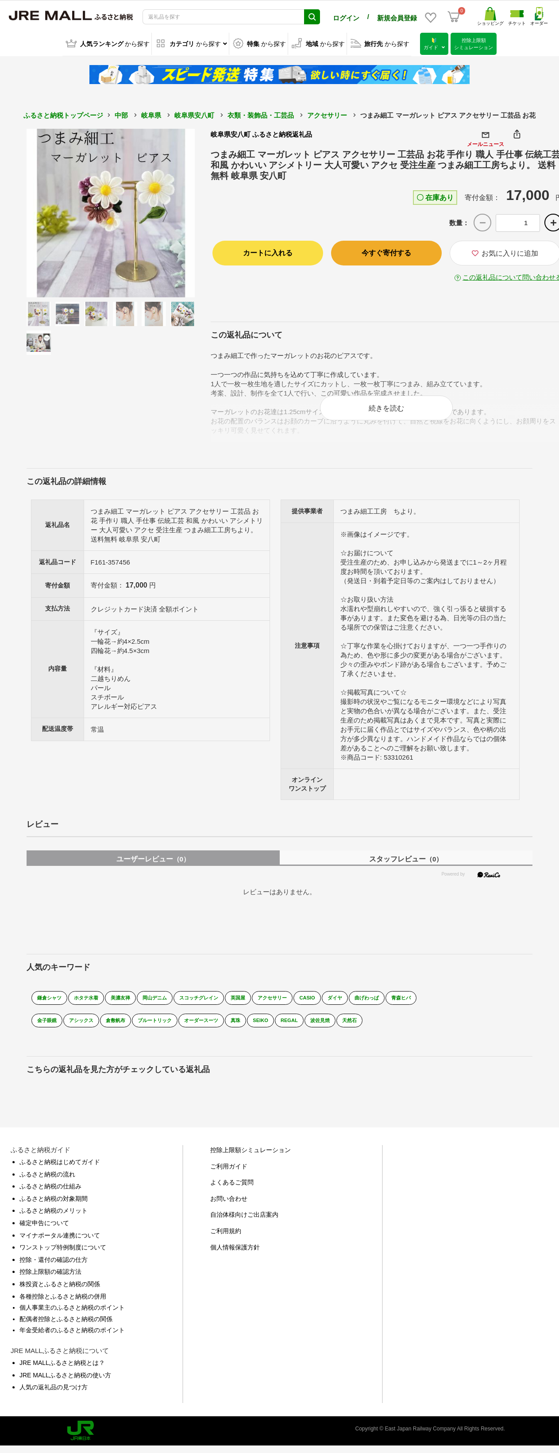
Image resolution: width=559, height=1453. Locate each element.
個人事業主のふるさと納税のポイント (72, 1314)
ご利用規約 (225, 1238)
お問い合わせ (228, 1206)
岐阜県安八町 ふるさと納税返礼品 (261, 133)
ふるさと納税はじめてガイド (59, 1169)
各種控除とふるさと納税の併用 (62, 1303)
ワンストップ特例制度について (62, 1254)
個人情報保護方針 (235, 1254)
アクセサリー (327, 114)
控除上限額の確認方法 (50, 1279)
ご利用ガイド (228, 1173)
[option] (111, 211)
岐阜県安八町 (194, 114)
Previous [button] (51, 211)
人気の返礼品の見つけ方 (53, 1394)
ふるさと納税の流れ (47, 1181)
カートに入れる (268, 251)
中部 (121, 114)
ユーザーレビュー (153, 866)
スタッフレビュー (406, 866)
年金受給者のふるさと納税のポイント (72, 1337)
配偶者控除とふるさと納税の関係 (65, 1326)
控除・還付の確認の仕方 (53, 1267)
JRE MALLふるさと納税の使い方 (65, 1382)
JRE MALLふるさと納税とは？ (62, 1370)
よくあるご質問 (232, 1189)
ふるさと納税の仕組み (50, 1193)
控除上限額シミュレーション (250, 1157)
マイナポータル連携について (59, 1242)
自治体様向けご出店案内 (244, 1222)
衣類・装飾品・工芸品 (260, 114)
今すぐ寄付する (386, 251)
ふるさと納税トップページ (63, 114)
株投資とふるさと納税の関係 (59, 1291)
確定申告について (44, 1230)
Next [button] (170, 211)
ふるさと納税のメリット (53, 1218)
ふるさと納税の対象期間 (53, 1206)
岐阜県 (151, 114)
